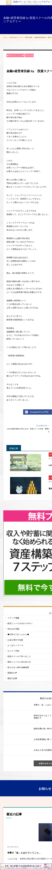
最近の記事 (29, 55)
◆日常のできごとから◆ (15, 55)
